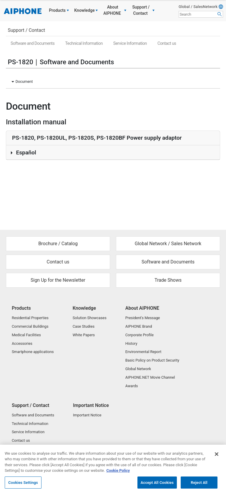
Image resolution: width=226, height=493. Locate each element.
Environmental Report (143, 351)
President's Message (142, 318)
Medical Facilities (26, 335)
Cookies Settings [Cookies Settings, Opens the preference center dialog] (23, 486)
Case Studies (83, 326)
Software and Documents (32, 43)
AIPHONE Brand (138, 326)
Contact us (166, 43)
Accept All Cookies (157, 486)
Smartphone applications (33, 351)
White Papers (84, 335)
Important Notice (91, 405)
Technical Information (84, 43)
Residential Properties (30, 318)
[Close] (216, 457)
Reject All (199, 486)
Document (24, 81)
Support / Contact (26, 30)
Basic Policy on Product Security (152, 360)
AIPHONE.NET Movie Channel (150, 377)
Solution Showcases (90, 318)
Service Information (130, 43)
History (131, 343)
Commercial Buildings (30, 326)
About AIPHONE (142, 308)
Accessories (22, 343)
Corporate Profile (139, 335)
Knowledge (84, 308)
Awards (131, 386)
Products (21, 308)
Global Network (138, 369)
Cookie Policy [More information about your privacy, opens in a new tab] (118, 474)
